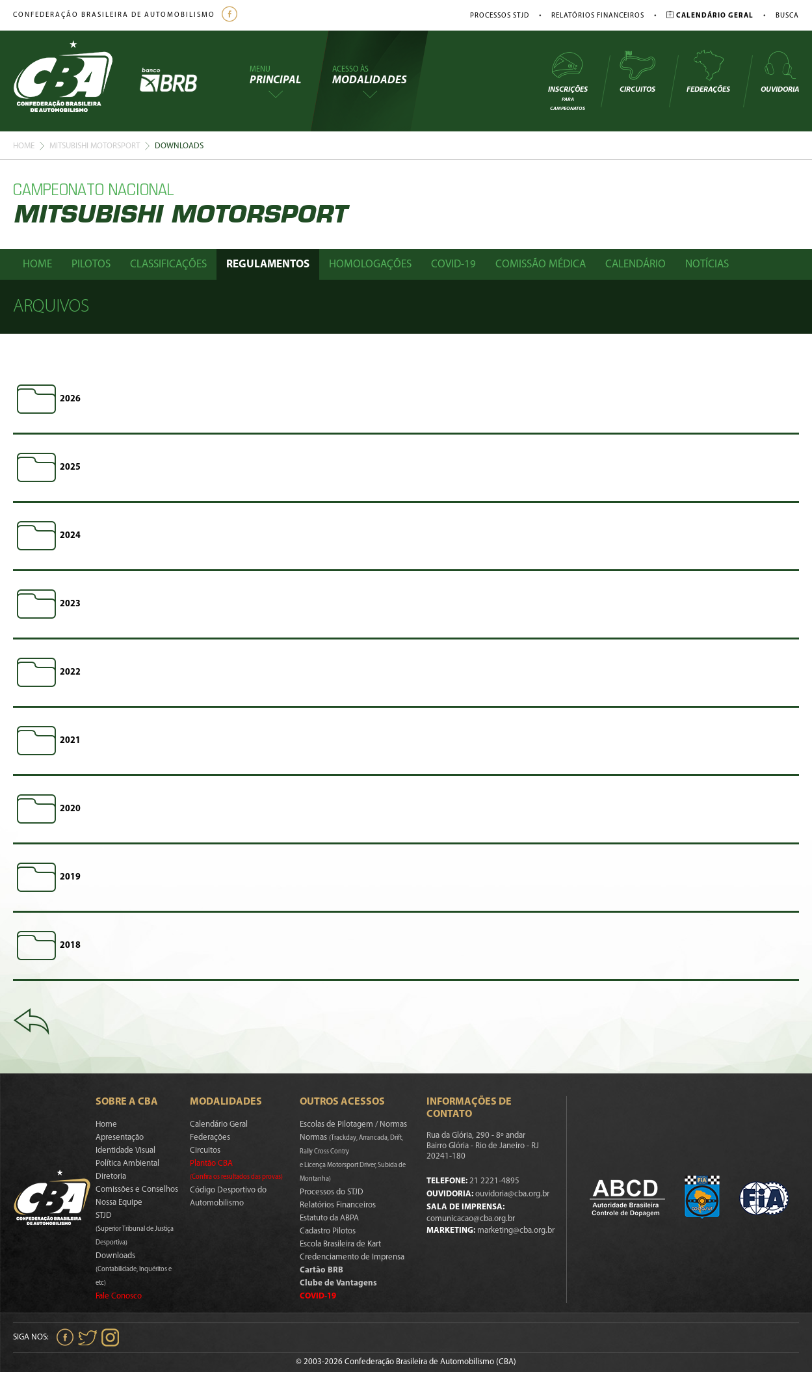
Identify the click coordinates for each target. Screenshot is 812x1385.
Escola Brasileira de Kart (340, 1244)
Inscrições (567, 80)
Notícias (707, 264)
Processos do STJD (331, 1192)
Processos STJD (499, 16)
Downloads (134, 1269)
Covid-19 (453, 264)
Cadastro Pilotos (328, 1231)
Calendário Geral (219, 1124)
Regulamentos (267, 264)
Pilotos (91, 264)
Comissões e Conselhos (137, 1189)
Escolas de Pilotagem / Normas (353, 1124)
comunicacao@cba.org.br (470, 1219)
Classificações (168, 264)
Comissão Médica (540, 264)
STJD (135, 1228)
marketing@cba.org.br (516, 1230)
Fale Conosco (119, 1296)
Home (23, 146)
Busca (787, 16)
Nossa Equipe (119, 1202)
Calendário (635, 264)
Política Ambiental (127, 1163)
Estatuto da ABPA (329, 1218)
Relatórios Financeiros (597, 16)
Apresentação (120, 1137)
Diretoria (111, 1176)
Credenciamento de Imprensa (352, 1257)
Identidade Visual (125, 1150)
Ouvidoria (780, 71)
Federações (708, 71)
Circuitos (637, 71)
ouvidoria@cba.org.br (512, 1194)
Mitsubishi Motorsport (94, 146)
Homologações (370, 264)
